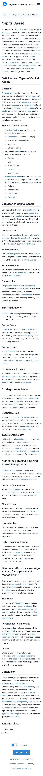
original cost (26, 382)
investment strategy (20, 684)
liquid (29, 111)
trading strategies (13, 489)
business (18, 50)
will (22, 59)
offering (14, 714)
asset (4, 32)
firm (16, 637)
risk (35, 495)
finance (19, 29)
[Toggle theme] (14, 745)
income (32, 56)
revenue (36, 50)
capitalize (18, 552)
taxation (5, 71)
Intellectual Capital (13, 177)
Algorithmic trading (10, 470)
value (20, 35)
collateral (18, 401)
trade (15, 659)
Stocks (11, 158)
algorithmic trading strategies (25, 451)
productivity (26, 429)
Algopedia (15, 15)
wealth (4, 56)
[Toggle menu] (38, 4)
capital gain (8, 329)
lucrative (25, 558)
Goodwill (11, 197)
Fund (12, 631)
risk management (20, 702)
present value (14, 276)
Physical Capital (12, 130)
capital (38, 29)
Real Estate (12, 137)
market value (29, 244)
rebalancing (15, 492)
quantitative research (24, 656)
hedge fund (19, 603)
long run (31, 108)
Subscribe (21, 752)
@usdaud (20, 764)
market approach (13, 254)
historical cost (24, 238)
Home (6, 15)
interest (17, 445)
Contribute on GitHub (21, 768)
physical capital (11, 286)
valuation (31, 68)
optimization (7, 702)
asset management (28, 479)
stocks (32, 44)
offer (8, 590)
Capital (16, 151)
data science (23, 609)
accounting (26, 102)
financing (14, 404)
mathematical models (10, 634)
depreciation (30, 286)
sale (20, 319)
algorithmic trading (20, 65)
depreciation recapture (11, 376)
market (33, 260)
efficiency (16, 717)
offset (11, 360)
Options (11, 169)
